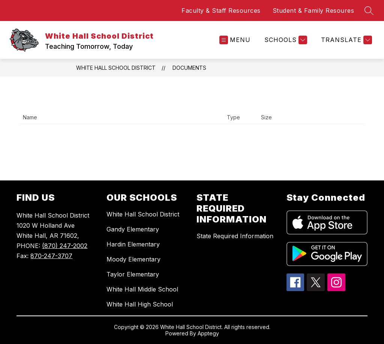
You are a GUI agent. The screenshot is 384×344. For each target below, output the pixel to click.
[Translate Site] (345, 40)
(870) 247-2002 (64, 245)
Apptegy (208, 333)
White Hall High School (139, 304)
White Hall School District (116, 68)
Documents (189, 68)
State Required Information (234, 236)
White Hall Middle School (142, 289)
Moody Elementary (133, 259)
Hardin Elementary (133, 244)
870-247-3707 (51, 256)
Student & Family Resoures (313, 10)
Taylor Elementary (132, 274)
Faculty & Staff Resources (221, 10)
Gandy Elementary (132, 229)
